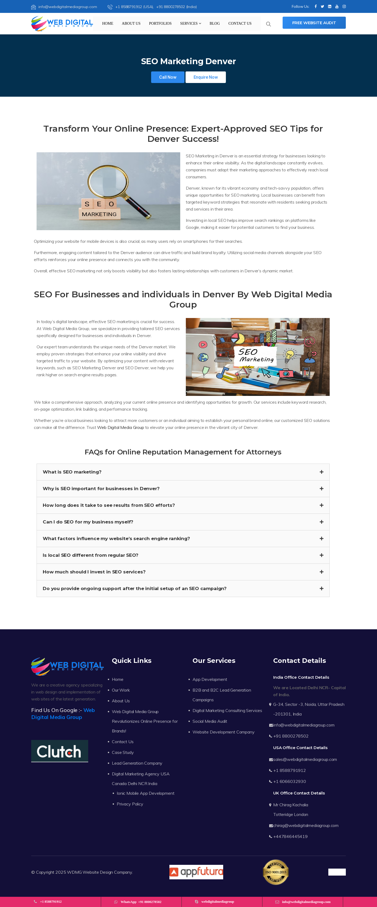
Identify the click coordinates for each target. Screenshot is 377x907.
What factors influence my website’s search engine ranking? (116, 538)
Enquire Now (206, 77)
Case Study (123, 752)
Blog (214, 23)
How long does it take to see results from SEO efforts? (109, 505)
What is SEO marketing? (72, 472)
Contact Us (239, 23)
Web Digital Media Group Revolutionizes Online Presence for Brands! (145, 721)
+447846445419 (290, 836)
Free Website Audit (314, 22)
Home (107, 23)
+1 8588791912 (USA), (131, 6)
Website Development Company (224, 732)
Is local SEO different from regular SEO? (90, 555)
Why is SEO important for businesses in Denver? (101, 488)
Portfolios (160, 23)
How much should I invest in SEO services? (94, 571)
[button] (183, 472)
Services (190, 23)
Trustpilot (337, 872)
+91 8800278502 (291, 736)
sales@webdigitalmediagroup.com (305, 759)
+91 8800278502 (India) (176, 6)
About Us (131, 23)
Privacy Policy (130, 804)
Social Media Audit (210, 721)
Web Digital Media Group (120, 427)
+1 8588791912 (289, 770)
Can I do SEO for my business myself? (88, 522)
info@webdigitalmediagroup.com (64, 6)
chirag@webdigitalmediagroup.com (306, 825)
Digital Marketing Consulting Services (227, 710)
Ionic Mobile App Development (146, 793)
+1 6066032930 (289, 781)
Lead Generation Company (137, 763)
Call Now (167, 77)
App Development (210, 679)
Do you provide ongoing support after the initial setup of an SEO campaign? (135, 588)
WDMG (74, 872)
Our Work (121, 690)
